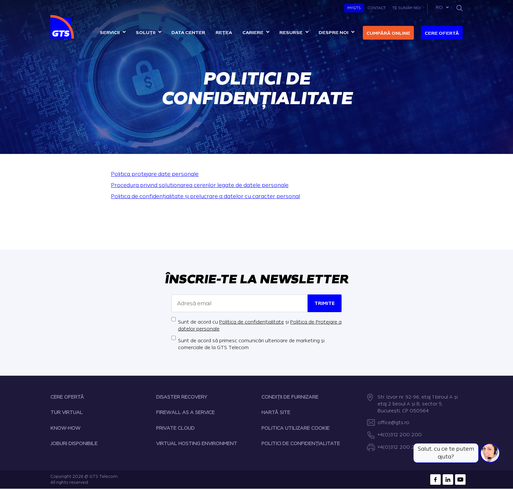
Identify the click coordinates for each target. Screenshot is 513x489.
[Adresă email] (239, 303)
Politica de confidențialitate (251, 322)
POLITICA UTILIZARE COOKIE (295, 428)
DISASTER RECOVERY (181, 397)
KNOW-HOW (65, 428)
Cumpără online (388, 33)
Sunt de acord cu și (260, 325)
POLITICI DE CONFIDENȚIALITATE (300, 443)
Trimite (324, 303)
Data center (188, 32)
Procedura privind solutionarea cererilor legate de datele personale (200, 185)
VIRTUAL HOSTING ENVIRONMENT (196, 443)
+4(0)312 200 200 (400, 435)
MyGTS (354, 8)
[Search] (459, 8)
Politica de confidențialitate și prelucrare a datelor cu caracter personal (205, 196)
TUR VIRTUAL (66, 412)
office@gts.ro (393, 422)
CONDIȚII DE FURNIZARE (289, 397)
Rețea (224, 32)
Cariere (252, 32)
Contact (376, 8)
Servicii (110, 32)
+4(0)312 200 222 (399, 447)
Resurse (291, 32)
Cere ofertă (442, 33)
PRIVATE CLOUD (175, 428)
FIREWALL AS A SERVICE (185, 412)
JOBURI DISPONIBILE (73, 443)
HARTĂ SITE (275, 412)
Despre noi (333, 32)
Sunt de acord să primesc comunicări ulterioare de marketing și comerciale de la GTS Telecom (251, 344)
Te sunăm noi (406, 8)
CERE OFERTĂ (67, 397)
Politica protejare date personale (155, 174)
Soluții (145, 32)
